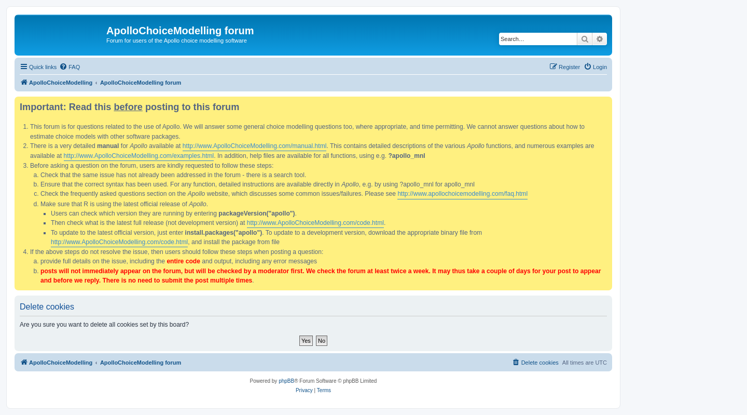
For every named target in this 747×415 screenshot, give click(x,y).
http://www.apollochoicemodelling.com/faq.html (462, 193)
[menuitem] (69, 67)
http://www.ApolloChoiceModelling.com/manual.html (255, 146)
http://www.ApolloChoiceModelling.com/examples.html (139, 155)
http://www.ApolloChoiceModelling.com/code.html (315, 222)
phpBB (286, 381)
